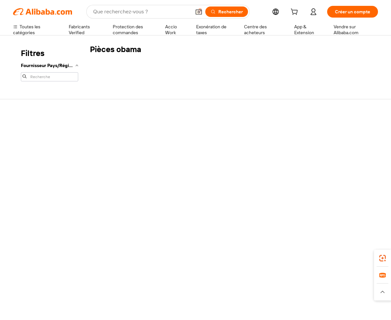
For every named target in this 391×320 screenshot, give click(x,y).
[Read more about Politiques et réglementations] (37, 292)
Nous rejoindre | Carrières (339, 173)
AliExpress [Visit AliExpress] (93, 279)
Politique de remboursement (117, 141)
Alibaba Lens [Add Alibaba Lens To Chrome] (42, 250)
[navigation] (49, 64)
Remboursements (31, 166)
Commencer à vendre (260, 129)
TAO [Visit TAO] (255, 279)
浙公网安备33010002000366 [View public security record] (288, 307)
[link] (382, 258)
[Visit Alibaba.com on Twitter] (335, 199)
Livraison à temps (105, 153)
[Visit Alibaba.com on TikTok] (365, 199)
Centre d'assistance (33, 129)
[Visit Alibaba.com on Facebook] (316, 199)
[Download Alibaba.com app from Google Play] (356, 250)
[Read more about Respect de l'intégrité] (360, 292)
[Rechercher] (226, 12)
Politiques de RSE (330, 148)
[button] (199, 12)
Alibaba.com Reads (182, 179)
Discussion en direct (34, 141)
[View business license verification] (252, 307)
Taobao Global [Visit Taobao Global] (231, 279)
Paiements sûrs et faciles (113, 129)
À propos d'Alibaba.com (336, 136)
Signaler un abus (29, 178)
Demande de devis (182, 136)
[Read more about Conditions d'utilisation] (315, 292)
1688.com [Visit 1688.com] (120, 279)
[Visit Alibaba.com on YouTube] (355, 199)
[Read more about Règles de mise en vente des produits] (138, 292)
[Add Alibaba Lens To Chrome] (105, 250)
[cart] (295, 12)
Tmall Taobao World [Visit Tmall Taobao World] (154, 279)
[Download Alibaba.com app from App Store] (307, 250)
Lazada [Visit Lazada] (204, 279)
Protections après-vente (113, 166)
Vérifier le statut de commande (44, 153)
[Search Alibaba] (141, 11)
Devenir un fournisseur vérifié (268, 153)
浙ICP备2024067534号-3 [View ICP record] (353, 307)
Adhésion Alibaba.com (185, 148)
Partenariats (250, 166)
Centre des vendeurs (259, 141)
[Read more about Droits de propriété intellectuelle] (207, 292)
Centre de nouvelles (333, 160)
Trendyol (273, 279)
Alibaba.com (268, 250)
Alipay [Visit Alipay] (186, 279)
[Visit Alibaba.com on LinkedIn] (325, 199)
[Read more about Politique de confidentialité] (265, 292)
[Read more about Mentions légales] (84, 292)
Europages (299, 279)
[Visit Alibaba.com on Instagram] (345, 199)
